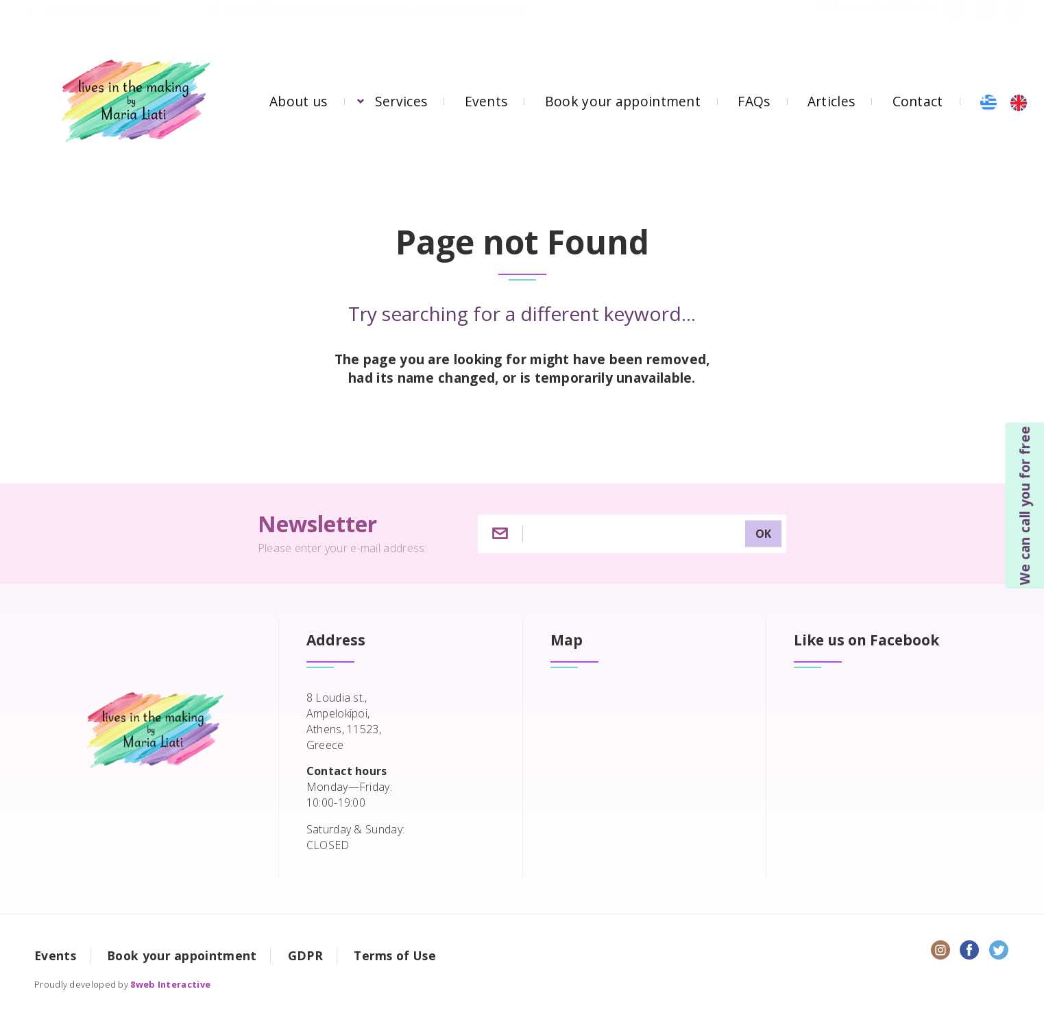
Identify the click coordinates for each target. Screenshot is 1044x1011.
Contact (918, 101)
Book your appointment (623, 101)
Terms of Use (395, 955)
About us (298, 101)
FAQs (754, 101)
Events (486, 101)
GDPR (305, 955)
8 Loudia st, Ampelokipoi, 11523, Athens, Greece (410, 22)
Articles (831, 101)
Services (401, 101)
